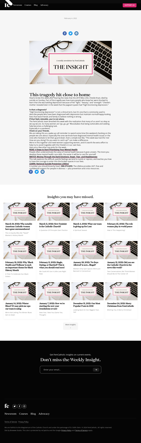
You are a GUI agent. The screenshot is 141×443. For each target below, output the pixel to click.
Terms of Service (81, 430)
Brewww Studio (16, 430)
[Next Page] (70, 326)
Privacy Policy (66, 430)
